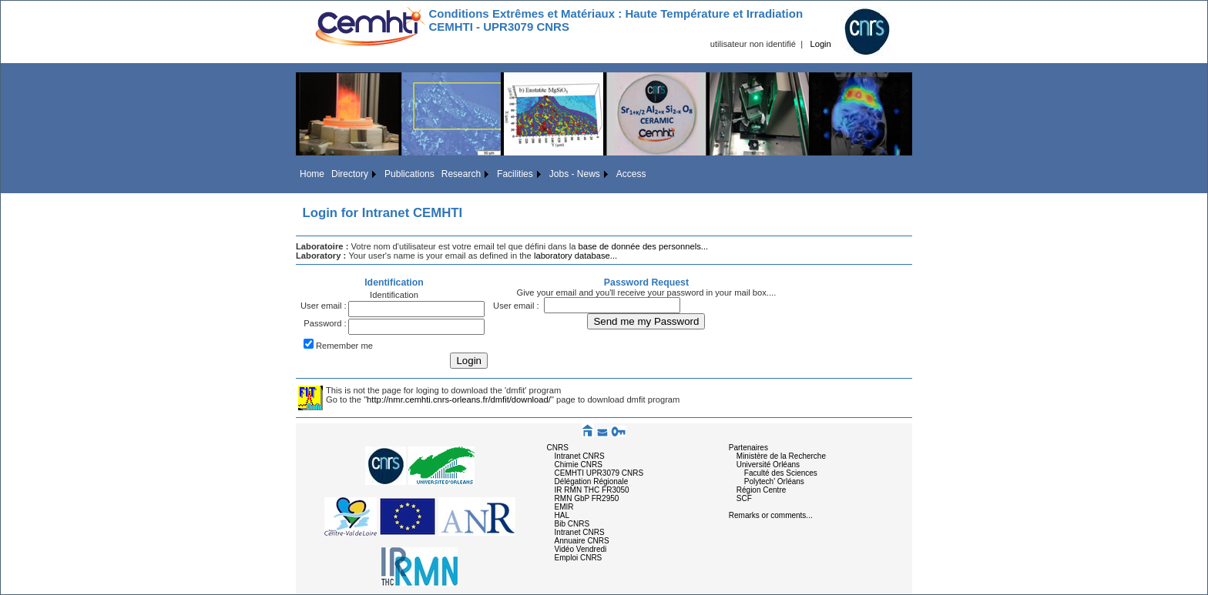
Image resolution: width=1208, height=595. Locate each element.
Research (461, 174)
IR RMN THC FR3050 (592, 490)
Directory (349, 174)
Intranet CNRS (580, 456)
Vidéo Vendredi (581, 549)
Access (631, 174)
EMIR (564, 507)
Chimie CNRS (578, 464)
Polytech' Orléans (774, 481)
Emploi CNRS (578, 557)
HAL (562, 515)
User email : (323, 305)
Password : (325, 323)
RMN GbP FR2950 (587, 498)
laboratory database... (575, 255)
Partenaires (748, 447)
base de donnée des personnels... (644, 246)
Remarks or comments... (771, 515)
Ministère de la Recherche (781, 456)
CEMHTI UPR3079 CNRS (599, 473)
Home (312, 174)
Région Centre (761, 490)
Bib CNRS (572, 524)
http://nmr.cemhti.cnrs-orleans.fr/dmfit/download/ (459, 399)
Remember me (344, 345)
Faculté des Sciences (780, 473)
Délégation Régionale (592, 481)
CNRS (558, 447)
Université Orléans (768, 464)
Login (820, 43)
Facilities (515, 174)
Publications (409, 174)
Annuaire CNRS (582, 541)
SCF (744, 498)
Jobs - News (574, 174)
